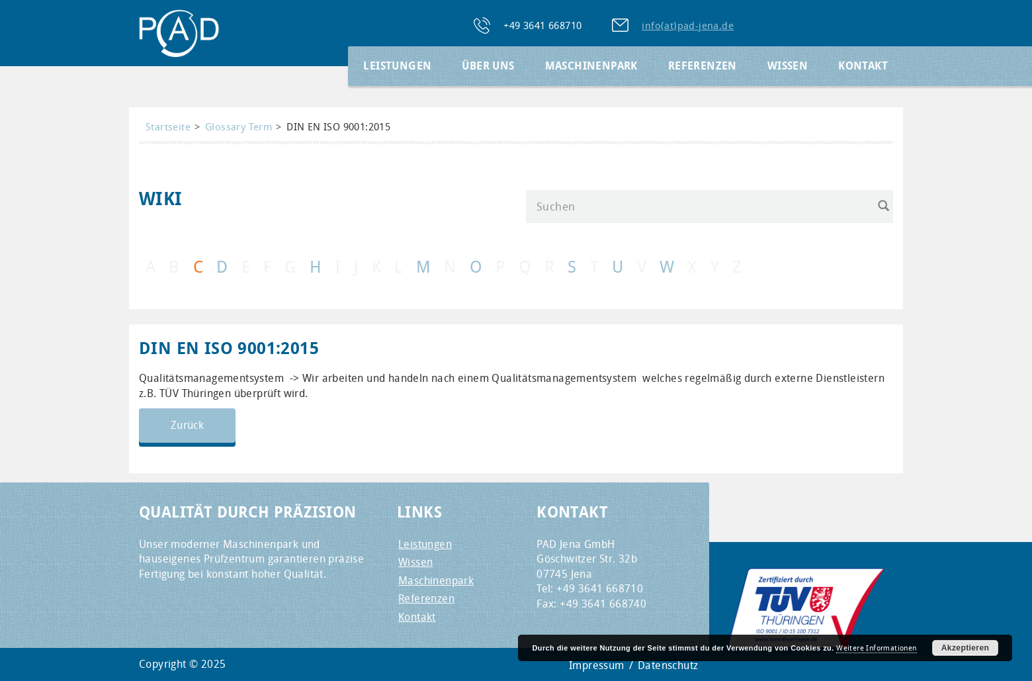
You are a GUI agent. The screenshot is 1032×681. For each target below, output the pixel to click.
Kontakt (863, 66)
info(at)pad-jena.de (688, 25)
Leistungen (397, 66)
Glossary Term (238, 126)
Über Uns (488, 66)
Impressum (596, 665)
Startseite (168, 126)
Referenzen (702, 66)
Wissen (787, 66)
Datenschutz (668, 665)
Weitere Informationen (876, 648)
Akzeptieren (965, 648)
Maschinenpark (591, 66)
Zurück (187, 425)
